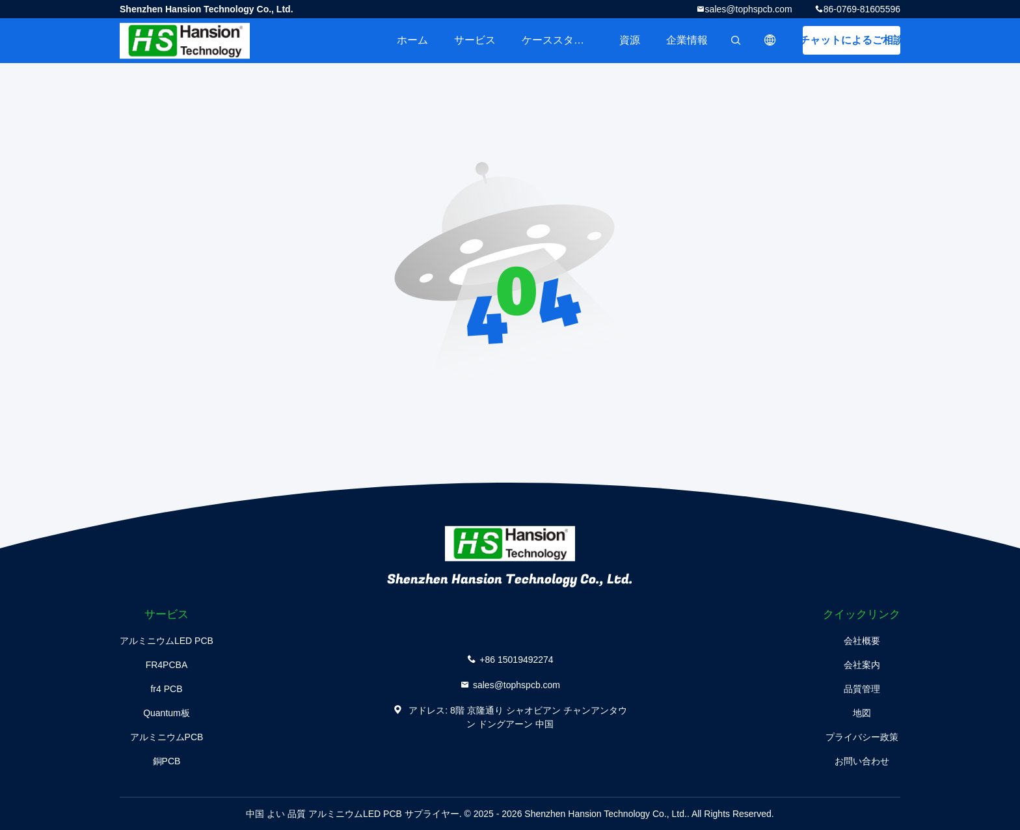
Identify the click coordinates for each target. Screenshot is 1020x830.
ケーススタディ (558, 40)
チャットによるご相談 (851, 40)
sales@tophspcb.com (748, 9)
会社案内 (862, 665)
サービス (475, 40)
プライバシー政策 (861, 737)
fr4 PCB (166, 689)
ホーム (412, 40)
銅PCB (167, 761)
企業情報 (687, 40)
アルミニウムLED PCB (166, 641)
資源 (629, 40)
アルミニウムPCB (167, 737)
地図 (862, 713)
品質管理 (862, 689)
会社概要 (862, 641)
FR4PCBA (167, 665)
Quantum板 (166, 713)
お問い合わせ (862, 761)
